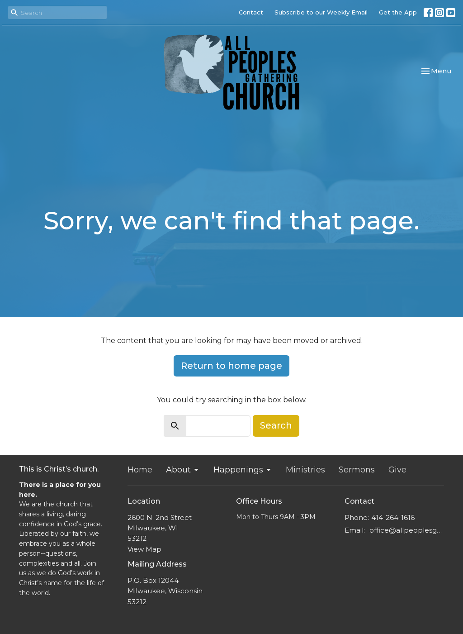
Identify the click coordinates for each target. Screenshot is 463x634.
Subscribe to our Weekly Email (321, 12)
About (183, 470)
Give (397, 470)
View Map (144, 549)
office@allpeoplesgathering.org (406, 530)
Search (276, 425)
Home (140, 470)
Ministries (305, 470)
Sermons (357, 470)
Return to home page (231, 365)
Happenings (242, 470)
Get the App (398, 12)
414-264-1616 (393, 517)
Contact (251, 12)
